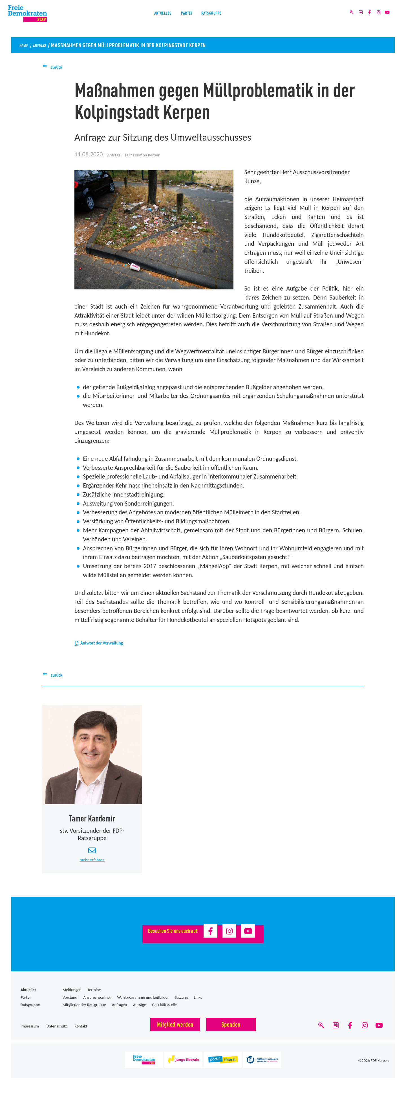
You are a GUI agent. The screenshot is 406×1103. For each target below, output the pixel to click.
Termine (94, 996)
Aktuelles (151, 19)
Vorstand (70, 1004)
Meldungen (72, 996)
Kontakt (80, 1033)
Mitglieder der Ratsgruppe (84, 1011)
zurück (59, 66)
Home (26, 45)
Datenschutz (57, 1033)
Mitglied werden (175, 1031)
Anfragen (119, 1011)
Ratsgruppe (222, 19)
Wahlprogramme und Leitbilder (143, 1004)
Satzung (181, 1004)
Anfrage (48, 45)
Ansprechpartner (97, 1004)
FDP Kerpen (379, 1070)
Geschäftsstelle (164, 1011)
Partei (185, 19)
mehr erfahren (92, 865)
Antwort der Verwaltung (109, 642)
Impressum (30, 1033)
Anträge (139, 1011)
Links (198, 1004)
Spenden (230, 1031)
